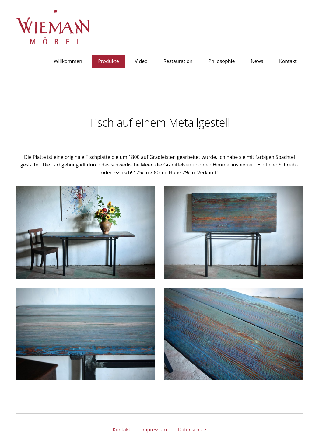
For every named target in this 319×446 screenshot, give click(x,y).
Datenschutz (192, 429)
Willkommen (68, 61)
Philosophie (222, 61)
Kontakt (288, 61)
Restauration (178, 61)
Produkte (108, 61)
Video (141, 61)
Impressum (154, 429)
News (257, 61)
